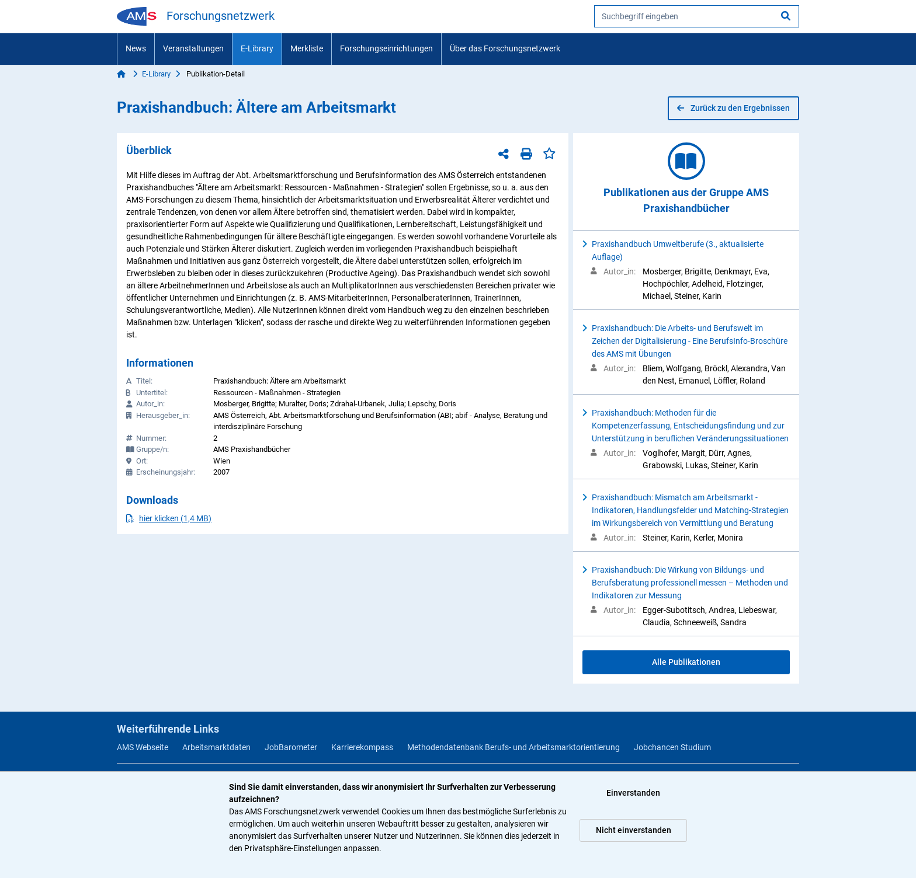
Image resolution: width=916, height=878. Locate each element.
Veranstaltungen (193, 48)
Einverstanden (633, 792)
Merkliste (306, 48)
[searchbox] (696, 16)
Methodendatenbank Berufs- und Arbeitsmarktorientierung (513, 747)
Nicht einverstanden (633, 830)
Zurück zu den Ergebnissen (733, 108)
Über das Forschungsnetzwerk (505, 48)
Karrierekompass (362, 747)
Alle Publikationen (686, 662)
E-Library (257, 48)
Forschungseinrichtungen (386, 48)
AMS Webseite (142, 747)
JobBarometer (291, 747)
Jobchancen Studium (672, 747)
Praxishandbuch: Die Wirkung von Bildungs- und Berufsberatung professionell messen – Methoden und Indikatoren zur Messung (690, 582)
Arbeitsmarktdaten (216, 747)
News (136, 48)
